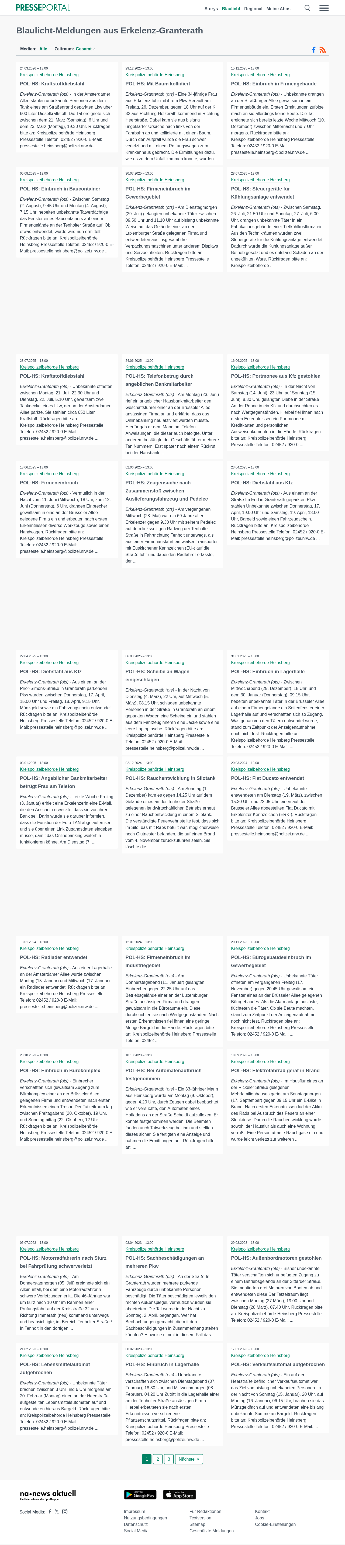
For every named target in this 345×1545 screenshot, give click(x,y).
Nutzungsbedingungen (145, 1519)
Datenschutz (136, 1525)
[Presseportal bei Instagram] (63, 1512)
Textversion (200, 1519)
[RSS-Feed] (322, 50)
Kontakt (262, 1512)
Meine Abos (279, 8)
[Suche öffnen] (307, 8)
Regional (253, 8)
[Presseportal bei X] (55, 1513)
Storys (211, 8)
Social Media (136, 1532)
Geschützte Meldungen (211, 1532)
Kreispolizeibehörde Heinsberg (49, 74)
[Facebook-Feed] (314, 50)
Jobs (259, 1519)
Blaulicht (231, 8)
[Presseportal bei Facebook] (48, 1513)
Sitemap (197, 1525)
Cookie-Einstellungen (275, 1525)
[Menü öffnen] (324, 8)
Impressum (134, 1512)
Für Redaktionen (205, 1512)
